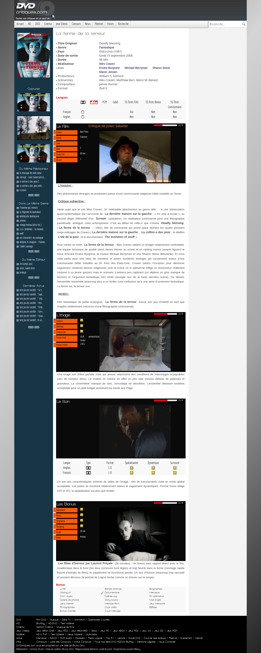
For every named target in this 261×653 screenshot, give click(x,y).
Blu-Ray (40, 623)
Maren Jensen (108, 72)
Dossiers (80, 638)
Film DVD (41, 619)
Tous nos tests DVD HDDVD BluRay (114, 642)
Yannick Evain (36, 649)
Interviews (41, 638)
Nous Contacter (167, 642)
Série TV (66, 619)
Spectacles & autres (98, 619)
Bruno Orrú (68, 649)
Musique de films (65, 627)
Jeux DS (158, 630)
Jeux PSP (172, 630)
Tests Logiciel (95, 638)
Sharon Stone (161, 67)
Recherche (123, 24)
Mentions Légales (146, 642)
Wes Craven (107, 63)
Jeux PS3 (63, 630)
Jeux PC (104, 630)
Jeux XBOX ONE (45, 630)
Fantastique (106, 47)
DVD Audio (66, 638)
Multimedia (91, 634)
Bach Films (84, 131)
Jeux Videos (61, 24)
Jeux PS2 (133, 630)
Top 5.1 (110, 638)
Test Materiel (67, 623)
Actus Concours (82, 642)
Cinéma (48, 24)
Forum (110, 24)
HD (29, 24)
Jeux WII (146, 630)
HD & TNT (41, 634)
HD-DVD (52, 623)
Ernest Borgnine (109, 67)
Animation (79, 619)
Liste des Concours (60, 642)
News (88, 24)
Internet (199, 638)
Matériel (99, 24)
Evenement (186, 638)
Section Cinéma (44, 627)
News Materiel (74, 634)
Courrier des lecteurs (155, 638)
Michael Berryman (136, 67)
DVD (37, 24)
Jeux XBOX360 (79, 630)
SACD (53, 638)
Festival (173, 638)
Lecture (121, 638)
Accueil (20, 24)
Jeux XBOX (119, 630)
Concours (76, 24)
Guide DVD (134, 638)
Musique (54, 619)
